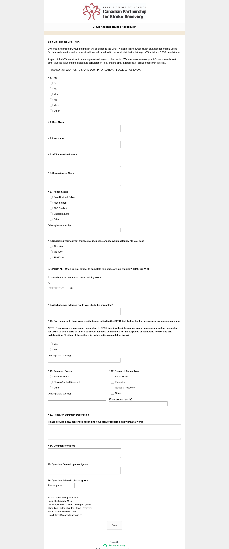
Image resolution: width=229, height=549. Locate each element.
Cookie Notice (118, 538)
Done (114, 506)
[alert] (114, 285)
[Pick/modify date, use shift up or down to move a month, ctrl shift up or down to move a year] (58, 280)
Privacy (108, 538)
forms (130, 529)
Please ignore (55, 469)
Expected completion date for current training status (74, 269)
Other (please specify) (59, 223)
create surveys (118, 529)
